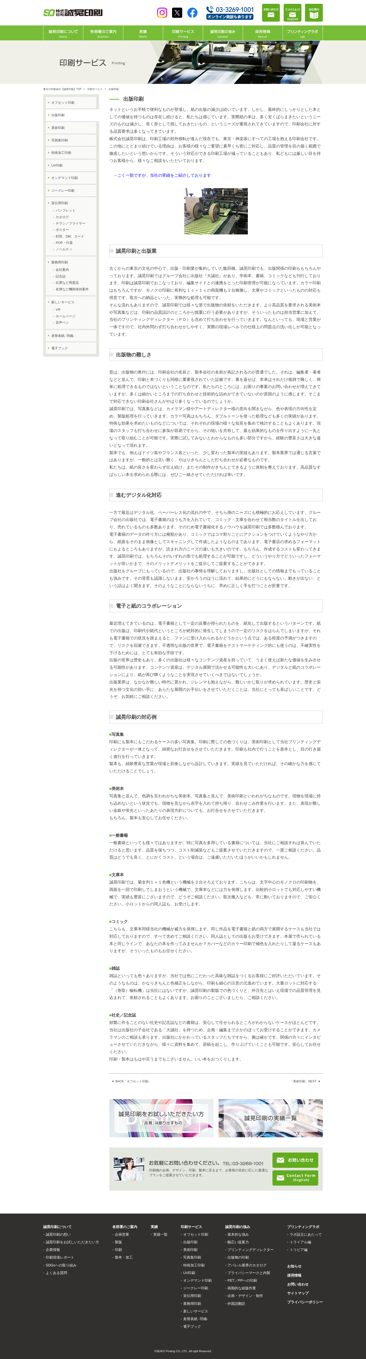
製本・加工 (124, 1257)
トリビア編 (299, 1250)
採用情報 (294, 1275)
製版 (118, 1242)
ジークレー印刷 (62, 190)
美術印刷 (58, 128)
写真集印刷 (59, 140)
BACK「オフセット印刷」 (133, 1081)
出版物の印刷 (238, 1257)
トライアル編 (300, 1242)
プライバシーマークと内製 (248, 1273)
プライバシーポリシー (305, 1302)
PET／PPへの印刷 (242, 1280)
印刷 (118, 1250)
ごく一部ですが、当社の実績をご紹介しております (164, 175)
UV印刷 (57, 165)
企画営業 (122, 1234)
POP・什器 (64, 243)
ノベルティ (64, 249)
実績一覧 (160, 1234)
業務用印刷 (59, 262)
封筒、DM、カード (70, 236)
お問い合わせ (298, 1284)
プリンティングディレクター (250, 1250)
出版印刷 (190, 1242)
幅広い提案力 (238, 1242)
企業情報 (53, 1250)
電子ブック (59, 348)
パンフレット (65, 210)
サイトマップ (298, 1293)
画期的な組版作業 (241, 1288)
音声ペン (62, 322)
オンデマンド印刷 (64, 178)
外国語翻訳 (236, 1304)
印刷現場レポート (60, 1257)
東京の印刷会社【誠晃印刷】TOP (62, 89)
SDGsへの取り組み (61, 1265)
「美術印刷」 (303, 1081)
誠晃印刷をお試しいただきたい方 (72, 1242)
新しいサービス (62, 302)
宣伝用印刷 (59, 203)
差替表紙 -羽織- (62, 336)
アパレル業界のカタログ (247, 1265)
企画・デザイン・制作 (245, 1296)
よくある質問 (56, 1273)
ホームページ (65, 316)
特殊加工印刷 (61, 153)
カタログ (62, 217)
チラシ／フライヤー (70, 223)
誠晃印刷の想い (58, 1234)
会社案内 (62, 270)
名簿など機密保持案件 (72, 289)
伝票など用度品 (67, 283)
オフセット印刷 (62, 102)
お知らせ (294, 1266)
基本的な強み (238, 1234)
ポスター (62, 230)
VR (58, 309)
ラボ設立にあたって (306, 1234)
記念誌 (61, 276)
